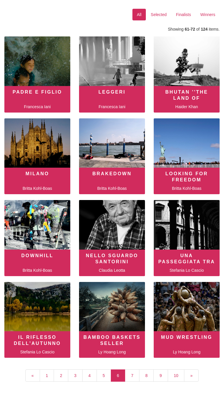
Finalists (183, 14)
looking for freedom (186, 176)
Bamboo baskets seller (112, 340)
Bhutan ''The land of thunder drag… (187, 98)
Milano (37, 173)
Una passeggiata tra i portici (186, 261)
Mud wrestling (186, 337)
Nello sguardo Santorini (112, 258)
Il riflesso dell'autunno (37, 340)
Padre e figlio (37, 92)
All (139, 14)
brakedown (112, 173)
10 (176, 375)
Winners (207, 14)
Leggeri (111, 92)
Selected (159, 14)
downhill (37, 255)
